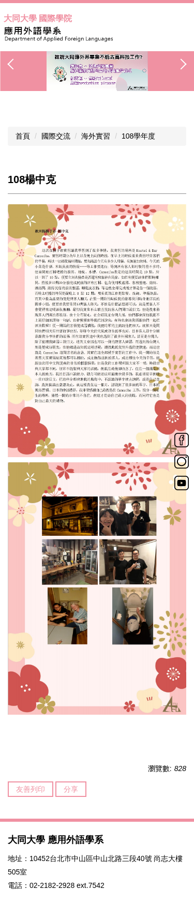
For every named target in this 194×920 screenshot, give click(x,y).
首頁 (23, 136)
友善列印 (30, 789)
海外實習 (95, 136)
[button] (13, 64)
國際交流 (55, 136)
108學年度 (138, 136)
